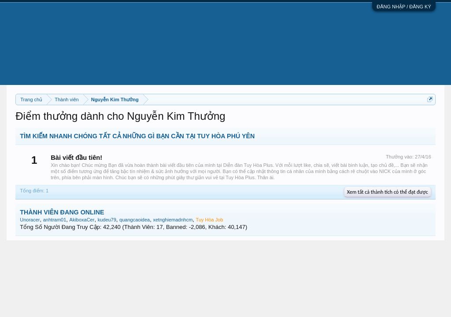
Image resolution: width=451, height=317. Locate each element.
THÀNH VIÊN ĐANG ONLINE (62, 212)
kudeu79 (107, 219)
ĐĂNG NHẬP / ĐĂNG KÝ (404, 6)
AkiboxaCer (82, 219)
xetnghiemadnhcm (172, 219)
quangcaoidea (134, 219)
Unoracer (30, 219)
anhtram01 (55, 219)
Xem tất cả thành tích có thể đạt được (387, 192)
